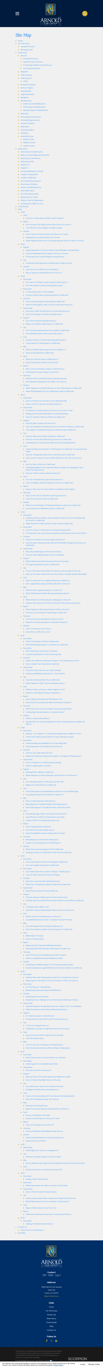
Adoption (24, 72)
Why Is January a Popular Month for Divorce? (44, 273)
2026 (23, 212)
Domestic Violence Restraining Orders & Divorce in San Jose (50, 910)
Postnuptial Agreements (31, 117)
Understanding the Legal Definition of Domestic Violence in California (54, 968)
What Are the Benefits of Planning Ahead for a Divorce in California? (53, 505)
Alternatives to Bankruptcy (32, 152)
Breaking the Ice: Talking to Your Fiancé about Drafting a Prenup (52, 1000)
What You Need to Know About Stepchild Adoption (46, 1009)
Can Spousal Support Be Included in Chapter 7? (45, 795)
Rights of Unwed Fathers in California (41, 785)
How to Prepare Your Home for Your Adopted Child (46, 401)
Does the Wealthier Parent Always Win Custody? (45, 833)
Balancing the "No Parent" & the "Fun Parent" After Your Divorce (52, 981)
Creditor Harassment (29, 174)
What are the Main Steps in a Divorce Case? (43, 1157)
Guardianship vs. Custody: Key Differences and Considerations (50, 443)
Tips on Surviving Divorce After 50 (40, 1125)
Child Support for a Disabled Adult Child (41, 1064)
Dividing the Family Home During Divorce (42, 1090)
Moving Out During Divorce (37, 1106)
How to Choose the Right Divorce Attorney (43, 1080)
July (24, 260)
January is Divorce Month (36, 1141)
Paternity (24, 114)
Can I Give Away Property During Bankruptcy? (44, 285)
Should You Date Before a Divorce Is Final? (43, 1118)
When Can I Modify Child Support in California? (44, 324)
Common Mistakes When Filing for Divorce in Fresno (47, 253)
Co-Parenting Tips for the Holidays (40, 292)
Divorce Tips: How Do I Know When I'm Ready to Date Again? (50, 489)
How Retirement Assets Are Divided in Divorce (44, 1086)
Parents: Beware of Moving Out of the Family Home (46, 897)
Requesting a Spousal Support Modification (43, 990)
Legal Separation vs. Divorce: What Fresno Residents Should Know (52, 250)
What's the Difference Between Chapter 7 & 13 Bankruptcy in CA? (52, 661)
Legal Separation (27, 94)
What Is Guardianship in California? (40, 353)
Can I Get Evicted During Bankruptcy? (41, 321)
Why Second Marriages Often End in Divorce (44, 552)
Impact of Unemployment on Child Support (43, 843)
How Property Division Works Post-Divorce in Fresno (47, 234)
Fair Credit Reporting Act (31, 181)
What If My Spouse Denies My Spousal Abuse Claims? (47, 593)
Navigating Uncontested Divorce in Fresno (43, 237)
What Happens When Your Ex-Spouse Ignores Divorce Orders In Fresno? (55, 241)
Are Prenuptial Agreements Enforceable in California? (47, 330)
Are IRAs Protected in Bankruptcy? (40, 830)
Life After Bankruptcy (30, 194)
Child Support (26, 78)
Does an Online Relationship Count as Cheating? (45, 555)
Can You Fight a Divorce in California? (40, 464)
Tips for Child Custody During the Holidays (43, 875)
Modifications (26, 101)
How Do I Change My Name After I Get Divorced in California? (50, 455)
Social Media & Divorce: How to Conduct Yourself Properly (49, 920)
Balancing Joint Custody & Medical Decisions (44, 945)
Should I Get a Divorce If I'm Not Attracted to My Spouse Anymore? (53, 603)
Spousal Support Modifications (35, 110)
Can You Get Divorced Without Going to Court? (45, 619)
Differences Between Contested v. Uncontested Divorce (48, 1214)
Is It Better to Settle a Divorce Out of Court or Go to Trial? (49, 410)
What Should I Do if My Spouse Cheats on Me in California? (49, 524)
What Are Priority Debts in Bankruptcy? (42, 359)
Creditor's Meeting (28, 178)
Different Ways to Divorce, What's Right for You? (45, 690)
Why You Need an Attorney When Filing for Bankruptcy (48, 1048)
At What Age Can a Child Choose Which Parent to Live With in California (54, 900)
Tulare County (29, 146)
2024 (23, 276)
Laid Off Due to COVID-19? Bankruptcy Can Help (45, 817)
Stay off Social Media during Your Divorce (42, 1099)
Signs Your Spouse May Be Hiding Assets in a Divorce (47, 1109)
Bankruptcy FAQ (27, 162)
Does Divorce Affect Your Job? (38, 632)
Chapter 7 (25, 168)
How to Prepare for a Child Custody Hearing (43, 763)
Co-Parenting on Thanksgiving (38, 987)
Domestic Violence (28, 85)
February (26, 375)
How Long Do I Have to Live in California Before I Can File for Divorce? (54, 458)
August (26, 247)
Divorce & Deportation (35, 939)
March (25, 222)
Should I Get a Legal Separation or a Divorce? (44, 590)
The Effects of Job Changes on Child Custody (44, 228)
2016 (23, 1144)
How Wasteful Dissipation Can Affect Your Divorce (46, 382)
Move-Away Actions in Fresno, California (42, 891)
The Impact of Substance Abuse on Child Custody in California (51, 430)
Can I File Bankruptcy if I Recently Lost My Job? (45, 782)
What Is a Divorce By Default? (38, 718)
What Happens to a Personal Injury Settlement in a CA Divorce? (51, 775)
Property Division (28, 123)
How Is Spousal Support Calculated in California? (45, 301)
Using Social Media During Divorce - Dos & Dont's (45, 674)
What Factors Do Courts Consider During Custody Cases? (49, 709)
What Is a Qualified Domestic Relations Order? (44, 958)
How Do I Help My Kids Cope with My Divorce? (44, 480)
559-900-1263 (51, 1275)
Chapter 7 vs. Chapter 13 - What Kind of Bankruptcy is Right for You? (53, 734)
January (26, 231)
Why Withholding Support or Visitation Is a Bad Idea (47, 645)
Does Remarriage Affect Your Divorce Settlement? (46, 814)
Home (20, 41)
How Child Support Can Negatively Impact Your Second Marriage (52, 791)
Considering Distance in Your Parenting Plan (43, 654)
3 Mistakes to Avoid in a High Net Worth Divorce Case (47, 1029)
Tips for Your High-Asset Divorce (39, 753)
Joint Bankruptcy (28, 191)
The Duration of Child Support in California (43, 343)
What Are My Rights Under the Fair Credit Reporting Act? (49, 305)
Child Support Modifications (34, 107)
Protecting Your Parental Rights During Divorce (45, 257)
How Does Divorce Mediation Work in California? (45, 508)
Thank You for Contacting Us (32, 1230)
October (26, 298)
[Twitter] (51, 1341)
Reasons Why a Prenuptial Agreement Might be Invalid (48, 1077)
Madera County (29, 142)
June (25, 337)
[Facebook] (47, 1341)
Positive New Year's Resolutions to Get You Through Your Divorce (52, 977)
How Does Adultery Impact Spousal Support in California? (49, 929)
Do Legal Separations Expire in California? (42, 564)
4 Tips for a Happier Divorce (37, 1025)
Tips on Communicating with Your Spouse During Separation (50, 1096)
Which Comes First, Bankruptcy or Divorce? (43, 917)
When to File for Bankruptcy (32, 200)
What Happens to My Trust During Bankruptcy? (45, 683)
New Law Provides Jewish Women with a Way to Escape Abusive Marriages (56, 574)
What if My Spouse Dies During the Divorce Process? (47, 561)
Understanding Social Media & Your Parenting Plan (46, 743)
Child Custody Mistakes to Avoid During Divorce (45, 1138)
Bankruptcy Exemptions (30, 158)
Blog (20, 209)
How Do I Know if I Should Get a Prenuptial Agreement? (48, 530)
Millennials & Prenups (34, 936)
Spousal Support (27, 130)
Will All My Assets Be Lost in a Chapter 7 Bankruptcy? (47, 1201)
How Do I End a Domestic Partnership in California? (46, 613)
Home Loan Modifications (31, 187)
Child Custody (26, 75)
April (25, 215)
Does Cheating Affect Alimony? (38, 827)
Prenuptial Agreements (30, 120)
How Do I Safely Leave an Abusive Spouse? (43, 473)
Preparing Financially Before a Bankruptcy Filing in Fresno (49, 263)
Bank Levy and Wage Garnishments (35, 155)
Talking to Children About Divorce (39, 1224)
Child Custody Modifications (34, 104)
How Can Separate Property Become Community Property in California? (55, 427)
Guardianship (26, 91)
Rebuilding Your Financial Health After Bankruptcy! (46, 804)
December (27, 279)
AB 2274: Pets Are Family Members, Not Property (46, 955)
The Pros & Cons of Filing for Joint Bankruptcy (44, 1045)
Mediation (25, 98)
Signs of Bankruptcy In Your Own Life (41, 1208)
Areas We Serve (27, 136)
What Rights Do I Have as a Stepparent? (42, 1150)
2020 (23, 728)
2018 (23, 971)
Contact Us (22, 1227)
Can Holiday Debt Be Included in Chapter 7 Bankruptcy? (48, 872)
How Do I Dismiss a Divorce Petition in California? (45, 417)
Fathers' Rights (27, 88)
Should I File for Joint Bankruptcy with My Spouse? (46, 378)
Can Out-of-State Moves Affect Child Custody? (45, 218)
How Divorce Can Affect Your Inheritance (42, 269)
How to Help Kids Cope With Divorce (40, 801)
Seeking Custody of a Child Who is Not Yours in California (48, 852)
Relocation (25, 127)
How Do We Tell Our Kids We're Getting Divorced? (46, 496)
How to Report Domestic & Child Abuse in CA (44, 699)
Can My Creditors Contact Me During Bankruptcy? (46, 340)
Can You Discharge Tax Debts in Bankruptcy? (44, 314)
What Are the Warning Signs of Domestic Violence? (47, 622)
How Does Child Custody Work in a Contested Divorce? (48, 311)
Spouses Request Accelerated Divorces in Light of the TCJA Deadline (53, 1006)
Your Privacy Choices (44, 1360)
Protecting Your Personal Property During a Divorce (47, 1019)
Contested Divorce (30, 59)
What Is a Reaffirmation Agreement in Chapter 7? (46, 350)
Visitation (24, 133)
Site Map (21, 1233)
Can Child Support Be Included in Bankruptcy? (44, 926)
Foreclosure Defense (29, 184)
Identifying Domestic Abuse (37, 997)
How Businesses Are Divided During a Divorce (44, 746)
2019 (23, 856)
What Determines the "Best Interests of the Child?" (47, 1186)
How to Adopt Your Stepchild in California (42, 664)
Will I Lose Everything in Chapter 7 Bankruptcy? (45, 369)
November (27, 289)
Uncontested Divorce (31, 68)
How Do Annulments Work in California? (42, 499)
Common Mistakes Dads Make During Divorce (44, 1131)
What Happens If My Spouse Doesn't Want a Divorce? (48, 609)
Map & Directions (51, 1296)
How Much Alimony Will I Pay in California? (43, 680)
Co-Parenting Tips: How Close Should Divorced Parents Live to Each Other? (56, 533)
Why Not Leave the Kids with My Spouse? (43, 881)
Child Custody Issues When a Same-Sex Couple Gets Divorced (51, 1198)
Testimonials (23, 206)
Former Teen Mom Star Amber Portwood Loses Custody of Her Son (53, 571)
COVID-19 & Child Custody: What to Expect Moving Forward (50, 737)
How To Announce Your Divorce (38, 629)
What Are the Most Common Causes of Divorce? (45, 540)
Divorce (24, 56)
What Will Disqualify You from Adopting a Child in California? (50, 391)
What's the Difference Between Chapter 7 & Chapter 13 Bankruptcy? (54, 756)
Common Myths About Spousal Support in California (47, 295)
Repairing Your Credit (29, 197)
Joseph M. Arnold (27, 47)
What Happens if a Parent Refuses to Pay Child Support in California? (54, 388)
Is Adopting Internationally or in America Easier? (45, 712)
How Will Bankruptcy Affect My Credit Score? (44, 334)
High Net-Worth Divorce (33, 62)
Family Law (22, 53)
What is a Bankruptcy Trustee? (38, 766)
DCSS (25, 81)
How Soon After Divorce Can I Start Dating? (43, 670)
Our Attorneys (24, 44)
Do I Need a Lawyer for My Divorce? (40, 1016)
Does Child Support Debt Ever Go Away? (42, 362)
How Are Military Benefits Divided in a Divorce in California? (49, 483)
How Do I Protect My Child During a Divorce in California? (49, 439)
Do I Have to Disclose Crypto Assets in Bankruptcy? (47, 282)
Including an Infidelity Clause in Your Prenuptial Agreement (49, 965)
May (25, 347)
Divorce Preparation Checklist (38, 1115)
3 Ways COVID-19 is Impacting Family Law (42, 820)
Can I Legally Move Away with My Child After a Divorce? (48, 584)
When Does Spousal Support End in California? (44, 849)
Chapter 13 (25, 165)
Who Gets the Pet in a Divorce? (38, 1070)
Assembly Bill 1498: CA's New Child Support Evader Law (48, 949)
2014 (23, 1218)
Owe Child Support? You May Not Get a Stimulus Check (48, 807)
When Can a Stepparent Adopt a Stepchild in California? (48, 884)
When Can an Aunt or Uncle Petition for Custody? (46, 1058)
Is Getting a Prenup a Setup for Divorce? (42, 372)
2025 (23, 244)
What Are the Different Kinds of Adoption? (43, 693)
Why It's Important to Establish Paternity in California (47, 581)
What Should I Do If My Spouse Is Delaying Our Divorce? (48, 600)
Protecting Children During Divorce (37, 65)
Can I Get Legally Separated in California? (42, 865)
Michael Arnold (27, 50)
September (28, 308)
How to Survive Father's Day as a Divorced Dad (44, 1035)
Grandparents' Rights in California (39, 772)
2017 (23, 1052)
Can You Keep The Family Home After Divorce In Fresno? (48, 225)
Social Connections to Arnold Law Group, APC (44, 1170)
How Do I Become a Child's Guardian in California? (45, 436)
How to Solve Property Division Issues (41, 1192)
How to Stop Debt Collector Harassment (42, 641)
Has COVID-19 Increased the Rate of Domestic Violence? (49, 702)
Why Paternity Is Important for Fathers (42, 651)
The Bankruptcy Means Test (37, 907)
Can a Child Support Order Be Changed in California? (47, 862)
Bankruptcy (23, 149)
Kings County (28, 139)
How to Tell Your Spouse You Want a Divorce (43, 404)
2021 (23, 635)
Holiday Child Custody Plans (37, 1179)
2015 (23, 1173)
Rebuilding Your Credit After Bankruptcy (42, 840)
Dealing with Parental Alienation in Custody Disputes (47, 414)
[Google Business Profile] (56, 1341)
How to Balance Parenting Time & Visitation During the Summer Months (55, 1163)
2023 (23, 395)
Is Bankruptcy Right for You (32, 204)
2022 (23, 512)
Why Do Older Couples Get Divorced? (41, 423)
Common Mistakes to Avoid (32, 171)
